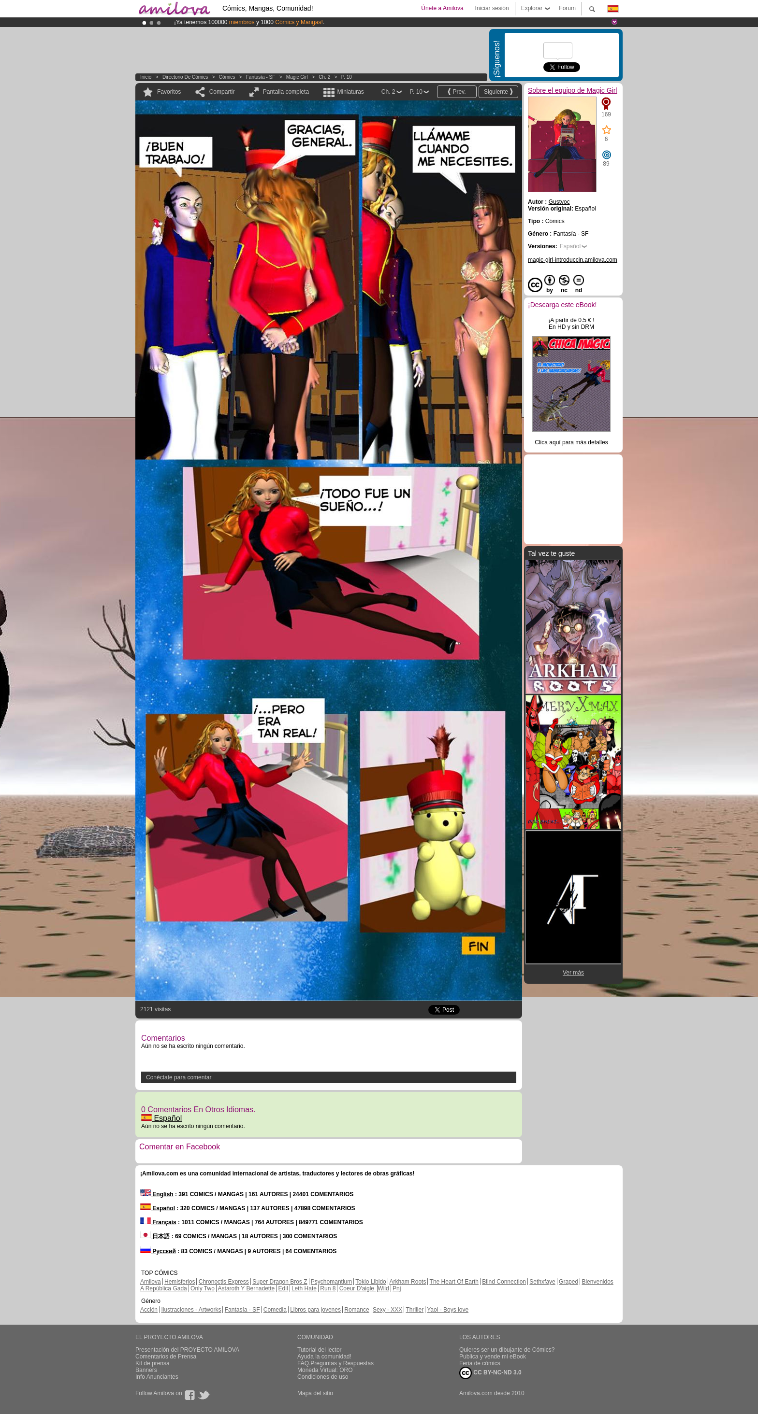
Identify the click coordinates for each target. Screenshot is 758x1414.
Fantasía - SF (261, 77)
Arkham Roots (407, 1281)
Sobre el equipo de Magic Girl (572, 90)
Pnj (397, 1288)
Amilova (150, 1281)
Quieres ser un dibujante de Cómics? (506, 1349)
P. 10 (346, 77)
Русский (158, 1251)
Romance (356, 1309)
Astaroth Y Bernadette (246, 1288)
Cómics (227, 77)
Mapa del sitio (315, 1393)
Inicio (145, 77)
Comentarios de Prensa (165, 1356)
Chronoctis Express (224, 1281)
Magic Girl (297, 77)
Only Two (202, 1288)
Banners (146, 1370)
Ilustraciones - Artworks (191, 1309)
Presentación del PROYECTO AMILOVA (187, 1349)
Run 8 (327, 1288)
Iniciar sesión (492, 8)
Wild (383, 1288)
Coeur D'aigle (357, 1288)
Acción (149, 1309)
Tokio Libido (370, 1281)
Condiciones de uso (322, 1376)
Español (161, 1118)
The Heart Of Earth (454, 1281)
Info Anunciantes (156, 1376)
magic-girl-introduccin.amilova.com (572, 259)
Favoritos (169, 91)
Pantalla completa (286, 91)
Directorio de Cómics (185, 77)
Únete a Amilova (442, 8)
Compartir (222, 91)
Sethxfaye (542, 1281)
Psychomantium (331, 1281)
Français (158, 1222)
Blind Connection (504, 1281)
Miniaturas (350, 91)
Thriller (414, 1309)
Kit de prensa (152, 1363)
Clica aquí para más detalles (571, 442)
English (157, 1194)
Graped (568, 1281)
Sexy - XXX (387, 1309)
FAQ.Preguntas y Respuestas (335, 1363)
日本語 (155, 1236)
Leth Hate (304, 1288)
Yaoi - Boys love (447, 1309)
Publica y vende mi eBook (492, 1356)
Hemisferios (179, 1281)
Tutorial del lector (319, 1349)
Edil (283, 1288)
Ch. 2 (324, 77)
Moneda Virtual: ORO (325, 1370)
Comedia (275, 1309)
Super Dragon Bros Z (279, 1281)
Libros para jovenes (315, 1309)
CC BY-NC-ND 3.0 (490, 1373)
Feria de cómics (479, 1363)
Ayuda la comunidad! (324, 1356)
